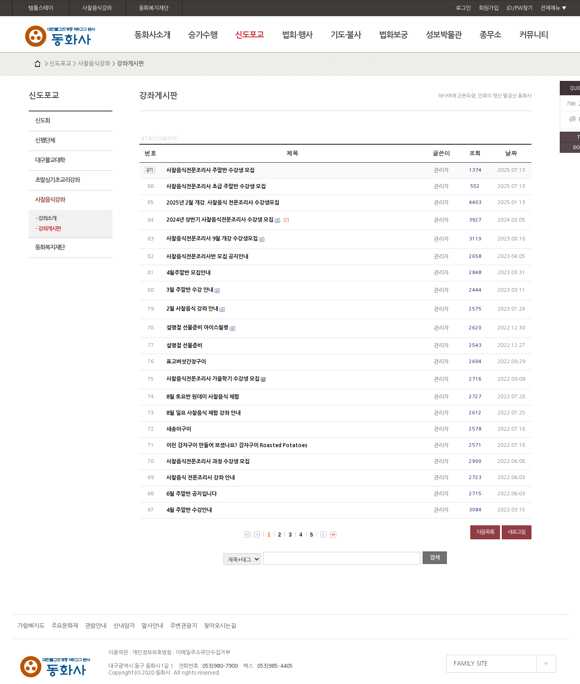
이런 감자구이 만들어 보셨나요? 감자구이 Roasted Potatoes (237, 445)
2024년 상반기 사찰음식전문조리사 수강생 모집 (219, 219)
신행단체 (45, 140)
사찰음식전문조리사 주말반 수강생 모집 (210, 170)
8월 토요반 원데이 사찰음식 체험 (202, 397)
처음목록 (485, 532)
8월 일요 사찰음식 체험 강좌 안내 (203, 413)
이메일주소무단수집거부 (203, 652)
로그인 (463, 8)
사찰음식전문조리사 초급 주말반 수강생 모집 (216, 186)
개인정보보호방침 (152, 652)
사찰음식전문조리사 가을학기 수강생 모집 (212, 379)
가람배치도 (31, 626)
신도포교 (60, 64)
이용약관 (118, 652)
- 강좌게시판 (48, 228)
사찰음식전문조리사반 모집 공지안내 (207, 256)
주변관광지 (183, 626)
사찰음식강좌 (97, 8)
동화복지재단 (154, 8)
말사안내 (152, 626)
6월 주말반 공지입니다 (191, 494)
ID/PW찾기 (520, 8)
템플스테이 (40, 8)
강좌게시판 (130, 64)
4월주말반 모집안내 (188, 272)
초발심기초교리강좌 (57, 180)
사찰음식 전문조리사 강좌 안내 (200, 477)
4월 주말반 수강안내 (189, 510)
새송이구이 (178, 429)
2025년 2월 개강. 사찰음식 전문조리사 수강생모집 (222, 202)
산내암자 (124, 626)
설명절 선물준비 (184, 345)
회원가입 (489, 8)
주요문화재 (64, 626)
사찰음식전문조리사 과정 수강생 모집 (208, 461)
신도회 (42, 121)
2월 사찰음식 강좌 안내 (192, 308)
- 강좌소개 (46, 218)
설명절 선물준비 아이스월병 (197, 327)
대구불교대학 (50, 160)
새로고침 (517, 532)
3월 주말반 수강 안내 (189, 290)
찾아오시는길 (220, 626)
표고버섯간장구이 (186, 361)
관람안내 (96, 626)
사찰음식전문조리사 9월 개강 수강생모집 (212, 238)
